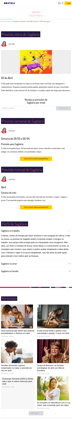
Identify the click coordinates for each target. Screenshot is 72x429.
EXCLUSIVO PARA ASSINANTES (36, 158)
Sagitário (36, 15)
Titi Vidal (12, 44)
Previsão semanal (22, 21)
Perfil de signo (52, 21)
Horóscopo (36, 12)
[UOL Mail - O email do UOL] (59, 3)
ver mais (36, 413)
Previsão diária (7, 21)
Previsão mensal (38, 21)
